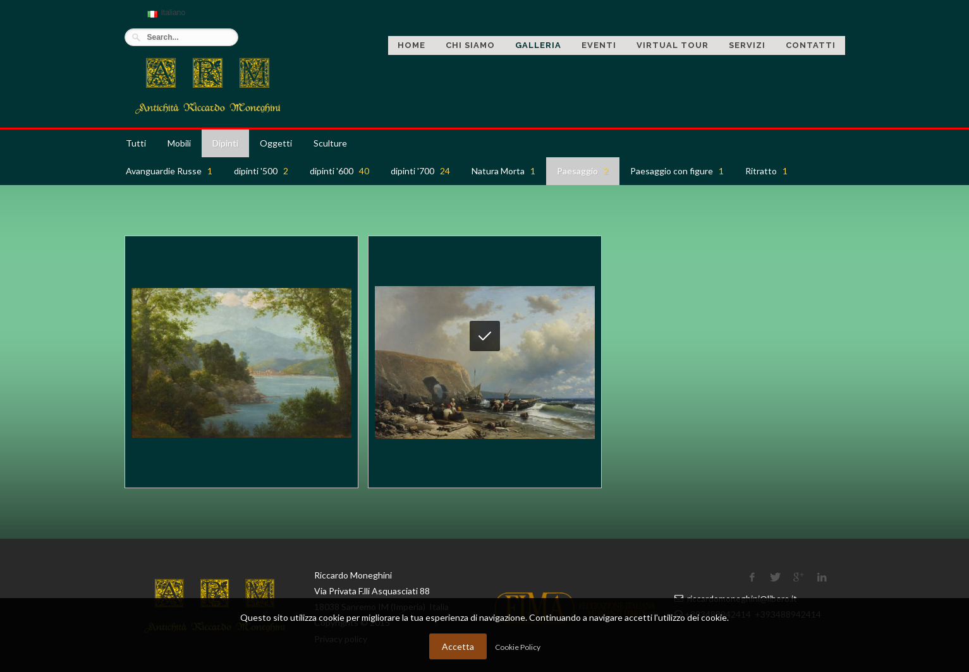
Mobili (179, 143)
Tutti (136, 143)
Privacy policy (340, 638)
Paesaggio (583, 170)
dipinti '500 (261, 170)
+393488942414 (719, 614)
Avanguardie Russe (169, 170)
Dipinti (225, 143)
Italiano (164, 18)
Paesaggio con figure (677, 170)
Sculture (330, 143)
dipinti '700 (420, 170)
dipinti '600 (339, 170)
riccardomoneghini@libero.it (742, 598)
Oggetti (276, 143)
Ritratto (766, 170)
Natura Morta (503, 170)
